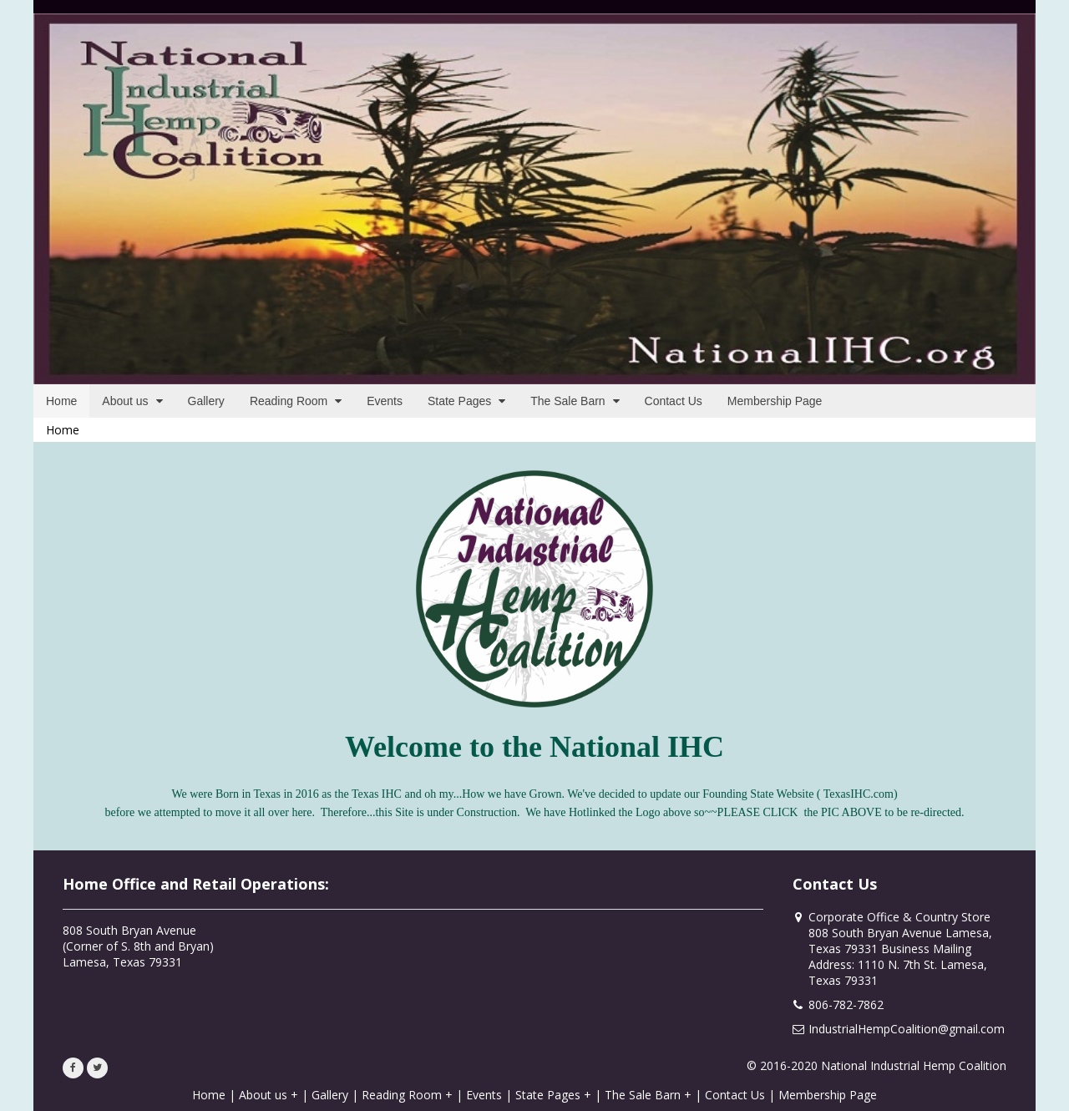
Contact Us (735, 1095)
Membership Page (827, 1095)
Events (484, 1095)
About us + (268, 1095)
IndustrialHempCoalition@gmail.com (906, 1029)
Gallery (330, 1095)
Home (62, 430)
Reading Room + (407, 1095)
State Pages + (553, 1095)
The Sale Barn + (648, 1095)
